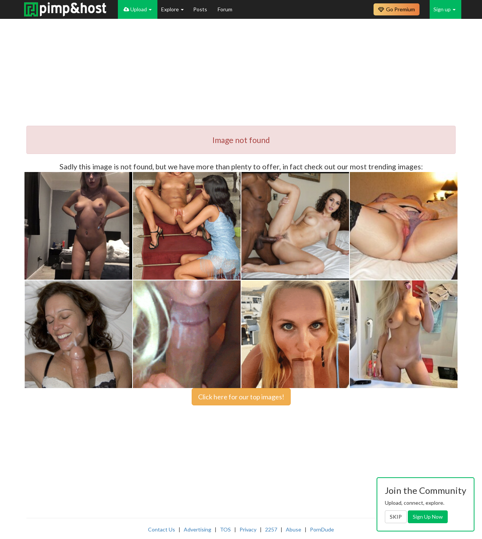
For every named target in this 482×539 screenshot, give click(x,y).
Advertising (197, 529)
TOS (225, 529)
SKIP (396, 516)
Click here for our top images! (241, 397)
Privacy (247, 529)
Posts (200, 9)
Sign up (444, 9)
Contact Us (161, 529)
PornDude (322, 529)
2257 (271, 529)
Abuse (293, 529)
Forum (225, 9)
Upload (138, 9)
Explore (172, 9)
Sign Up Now (428, 516)
